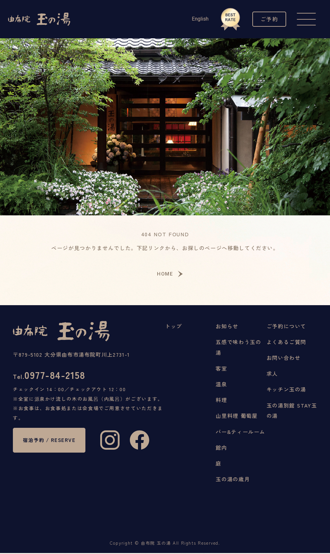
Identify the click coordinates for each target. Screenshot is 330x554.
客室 (221, 369)
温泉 (221, 385)
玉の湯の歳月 (233, 480)
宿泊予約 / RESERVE (38, 449)
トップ (173, 327)
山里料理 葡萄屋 (236, 417)
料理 (221, 401)
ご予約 (268, 19)
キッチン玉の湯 (286, 390)
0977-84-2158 (51, 376)
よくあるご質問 (286, 343)
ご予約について (286, 327)
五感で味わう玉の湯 (238, 348)
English (197, 19)
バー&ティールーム (240, 433)
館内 (221, 448)
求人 (272, 374)
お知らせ (227, 327)
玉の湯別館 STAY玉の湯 (292, 411)
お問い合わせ (284, 358)
